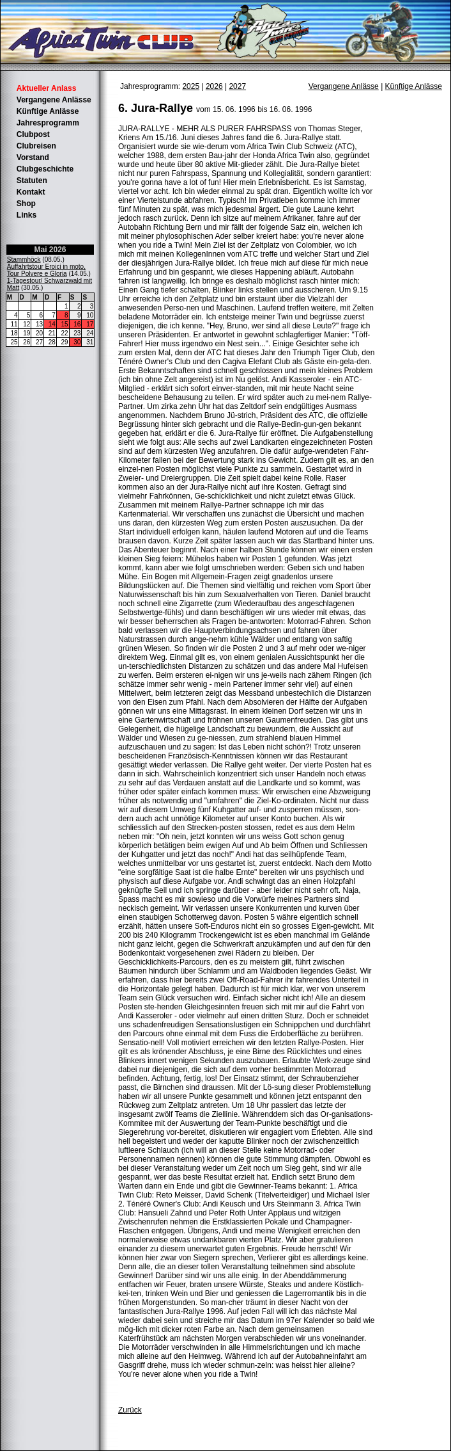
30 (76, 342)
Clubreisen (36, 145)
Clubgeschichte (45, 168)
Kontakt (31, 192)
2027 (237, 86)
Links (26, 215)
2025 (190, 86)
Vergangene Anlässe (54, 99)
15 (64, 324)
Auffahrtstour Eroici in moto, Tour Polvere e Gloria (46, 270)
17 (89, 324)
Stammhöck (24, 259)
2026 (214, 86)
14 (52, 324)
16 (76, 324)
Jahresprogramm (48, 122)
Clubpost (33, 134)
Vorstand (33, 157)
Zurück (130, 1410)
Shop (26, 203)
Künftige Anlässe (48, 111)
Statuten (32, 180)
